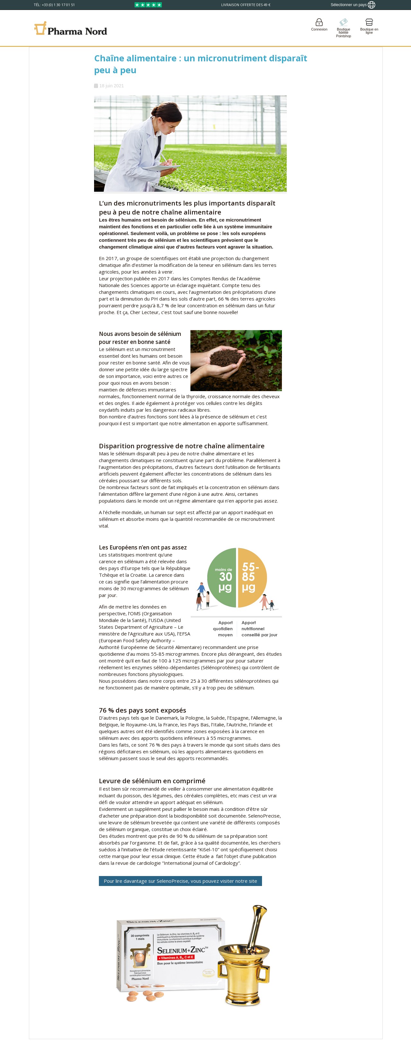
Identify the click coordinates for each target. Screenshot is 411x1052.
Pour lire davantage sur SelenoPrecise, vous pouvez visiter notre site (180, 881)
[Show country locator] (353, 5)
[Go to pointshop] (343, 28)
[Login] (319, 28)
